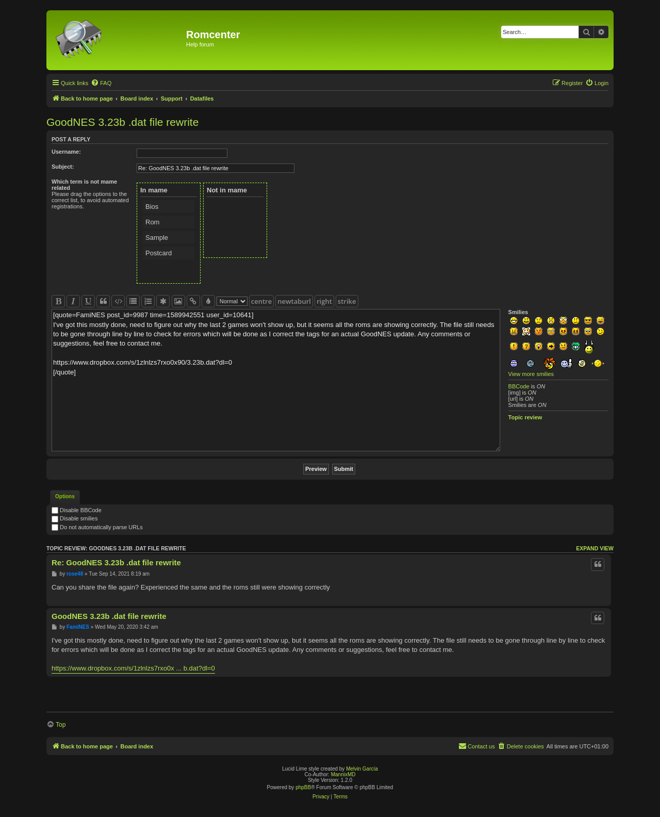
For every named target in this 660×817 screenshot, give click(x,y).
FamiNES (78, 627)
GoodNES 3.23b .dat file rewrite (122, 122)
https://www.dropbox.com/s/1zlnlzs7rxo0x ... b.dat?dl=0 (133, 668)
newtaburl (294, 301)
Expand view (595, 548)
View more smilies (531, 374)
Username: (66, 152)
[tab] (65, 497)
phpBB (303, 787)
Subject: (63, 167)
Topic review (525, 417)
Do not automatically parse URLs (97, 527)
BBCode (519, 386)
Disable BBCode (77, 510)
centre (261, 301)
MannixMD (343, 774)
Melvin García (362, 769)
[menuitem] (101, 83)
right (324, 301)
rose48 (75, 574)
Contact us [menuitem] (476, 745)
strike (347, 301)
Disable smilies (74, 518)
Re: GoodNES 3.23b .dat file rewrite (116, 562)
